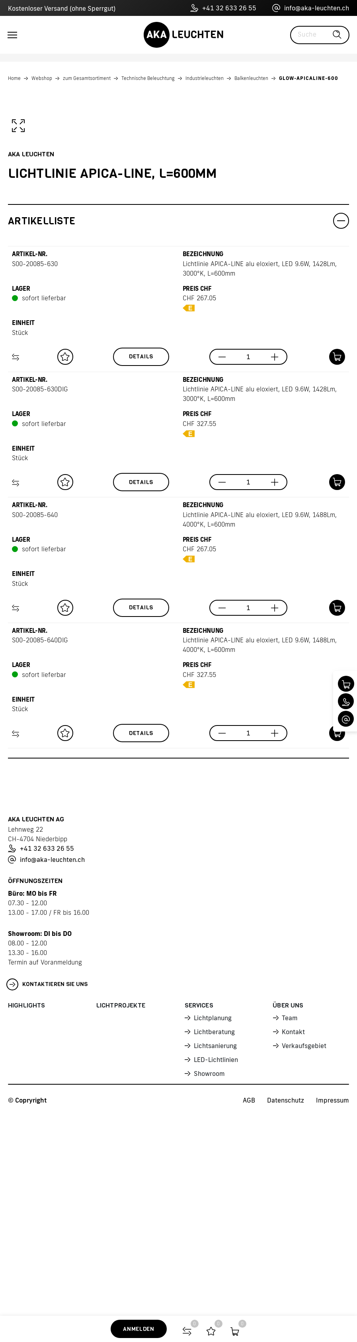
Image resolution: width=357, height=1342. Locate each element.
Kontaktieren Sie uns (47, 1183)
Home (14, 78)
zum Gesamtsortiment (87, 78)
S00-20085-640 (35, 713)
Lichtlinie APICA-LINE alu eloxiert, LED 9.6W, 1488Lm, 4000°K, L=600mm (260, 718)
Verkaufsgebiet (304, 1244)
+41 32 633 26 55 (223, 8)
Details (141, 555)
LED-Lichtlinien (216, 1258)
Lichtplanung (213, 1216)
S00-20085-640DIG (40, 838)
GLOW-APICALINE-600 (308, 78)
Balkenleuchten (251, 78)
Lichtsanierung (215, 1244)
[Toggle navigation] (12, 35)
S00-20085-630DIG (40, 587)
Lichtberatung (214, 1230)
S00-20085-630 (35, 462)
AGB (249, 1299)
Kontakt (293, 1230)
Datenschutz (285, 1299)
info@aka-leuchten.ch (310, 8)
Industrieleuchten (204, 78)
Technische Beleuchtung (148, 78)
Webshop (41, 78)
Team (290, 1216)
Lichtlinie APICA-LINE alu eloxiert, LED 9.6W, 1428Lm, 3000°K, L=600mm (260, 467)
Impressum (332, 1299)
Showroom (209, 1272)
